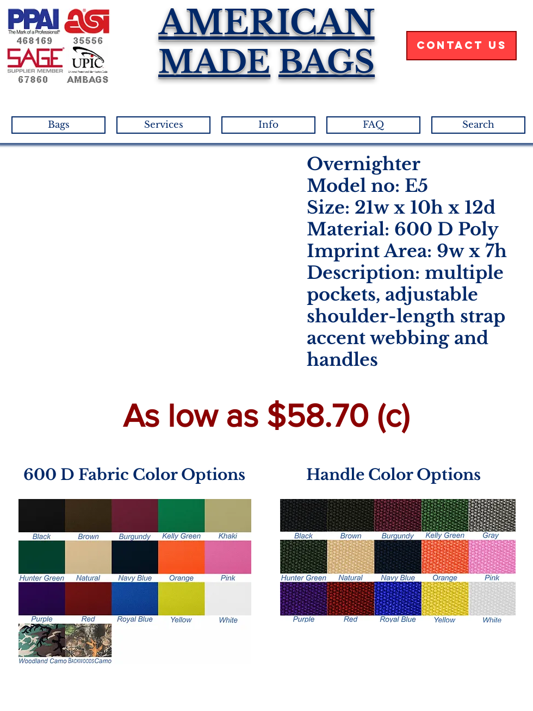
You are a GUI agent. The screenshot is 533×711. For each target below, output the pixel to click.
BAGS (326, 62)
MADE (214, 62)
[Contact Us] (461, 45)
